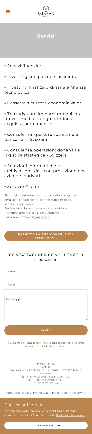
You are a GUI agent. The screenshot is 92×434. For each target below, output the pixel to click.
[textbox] (46, 271)
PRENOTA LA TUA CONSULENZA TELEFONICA (46, 236)
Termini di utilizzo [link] (46, 346)
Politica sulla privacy (70, 415)
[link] (46, 11)
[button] (10, 11)
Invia (46, 330)
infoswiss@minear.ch (48, 380)
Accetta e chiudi (46, 425)
